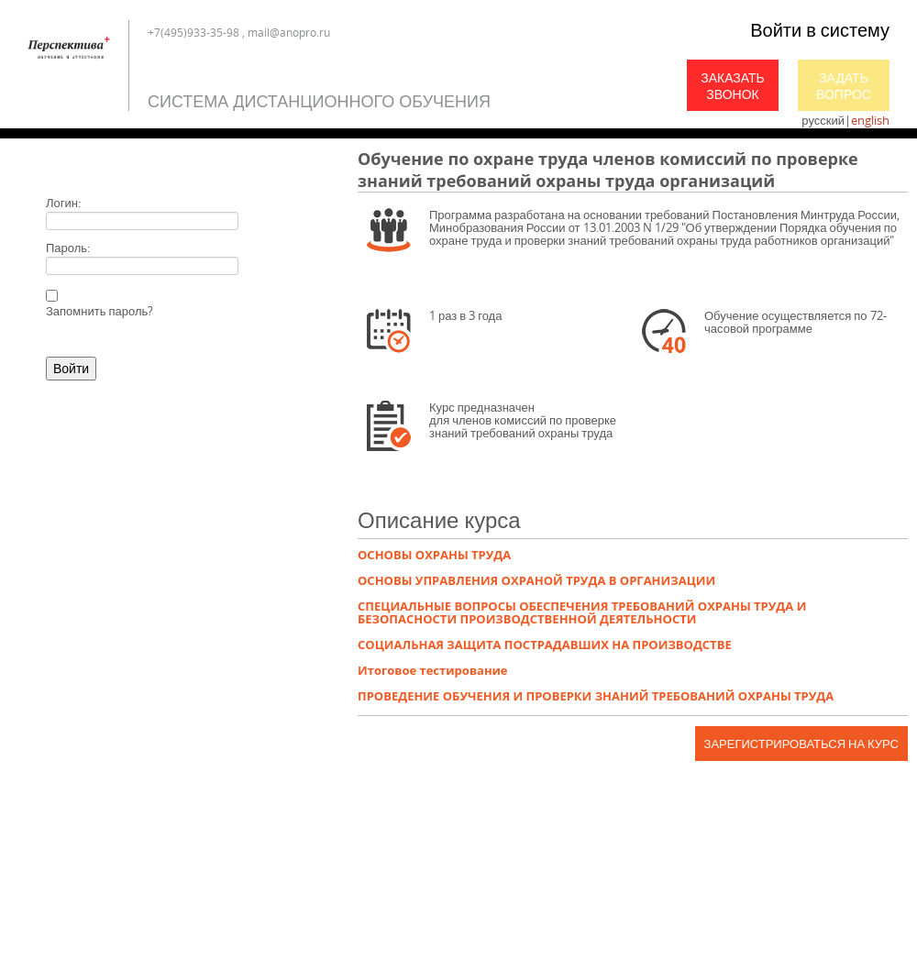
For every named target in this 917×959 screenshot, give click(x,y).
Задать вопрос (843, 86)
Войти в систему (819, 30)
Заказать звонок (733, 86)
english (870, 120)
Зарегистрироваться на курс (801, 743)
